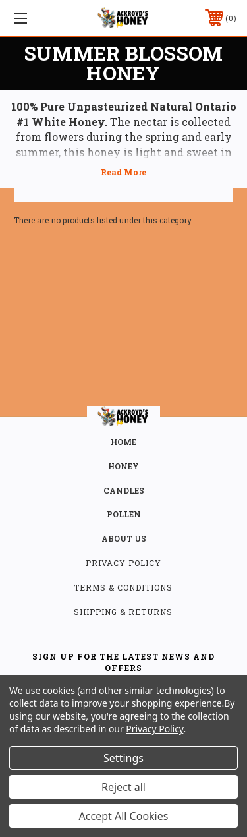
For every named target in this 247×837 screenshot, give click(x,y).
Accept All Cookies (124, 816)
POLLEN (124, 514)
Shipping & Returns (123, 611)
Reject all (123, 787)
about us (123, 538)
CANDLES (123, 490)
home (123, 441)
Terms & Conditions (123, 587)
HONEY (123, 466)
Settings (123, 758)
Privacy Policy (123, 563)
